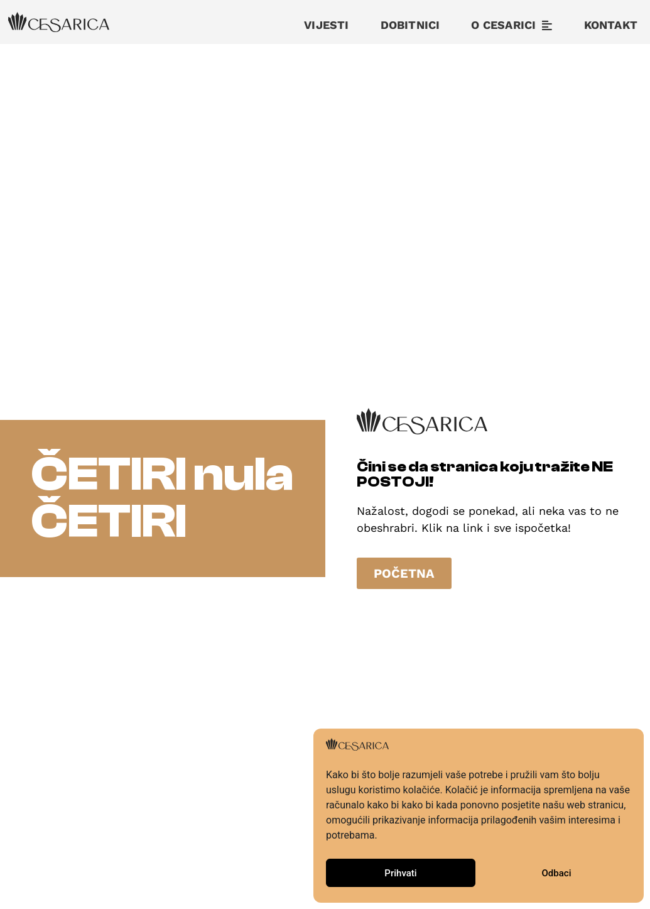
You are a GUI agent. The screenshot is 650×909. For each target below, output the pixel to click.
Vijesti (326, 24)
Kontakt (610, 24)
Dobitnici (410, 24)
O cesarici (511, 25)
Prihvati (400, 873)
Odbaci (556, 873)
